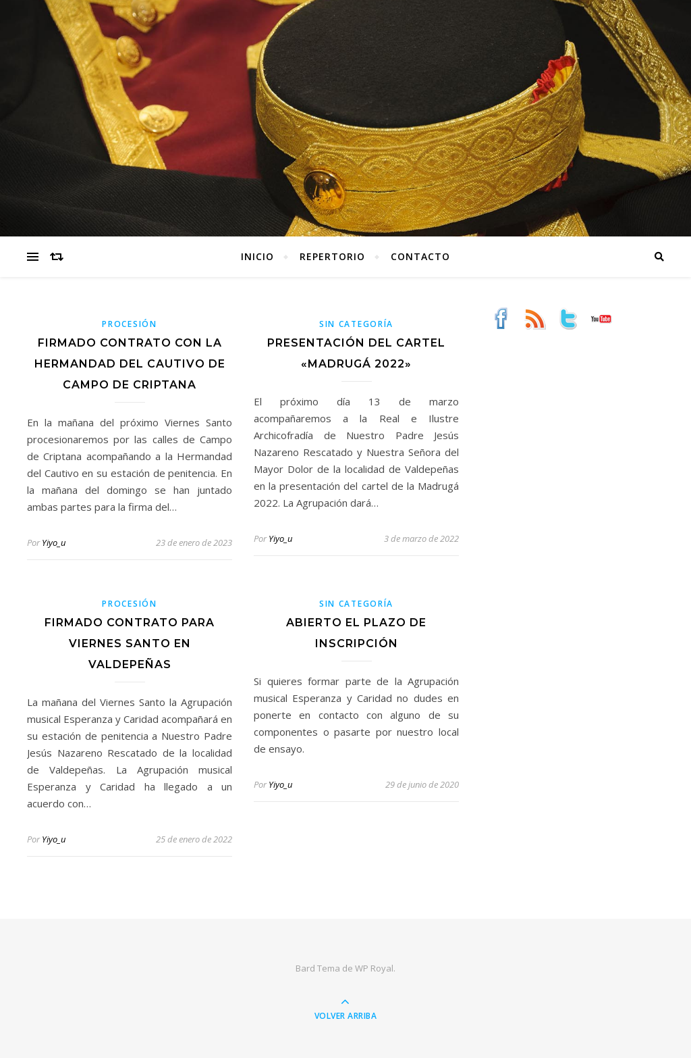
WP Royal (374, 968)
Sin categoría (356, 324)
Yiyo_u (53, 542)
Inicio (257, 256)
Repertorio (332, 256)
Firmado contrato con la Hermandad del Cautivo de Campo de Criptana (129, 363)
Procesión (129, 324)
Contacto (420, 256)
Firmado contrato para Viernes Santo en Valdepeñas (130, 643)
